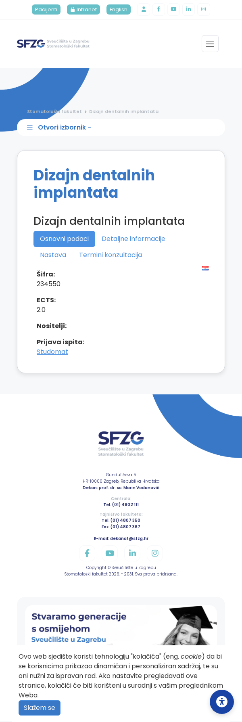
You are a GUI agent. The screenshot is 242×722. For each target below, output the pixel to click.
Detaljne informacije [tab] (133, 239)
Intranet (83, 9)
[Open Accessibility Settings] (222, 702)
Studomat (52, 352)
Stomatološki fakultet (54, 112)
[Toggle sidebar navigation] (122, 128)
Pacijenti (46, 9)
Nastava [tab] (53, 255)
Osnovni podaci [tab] (64, 239)
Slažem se (39, 707)
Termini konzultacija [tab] (110, 255)
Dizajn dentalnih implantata (124, 112)
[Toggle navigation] (210, 44)
